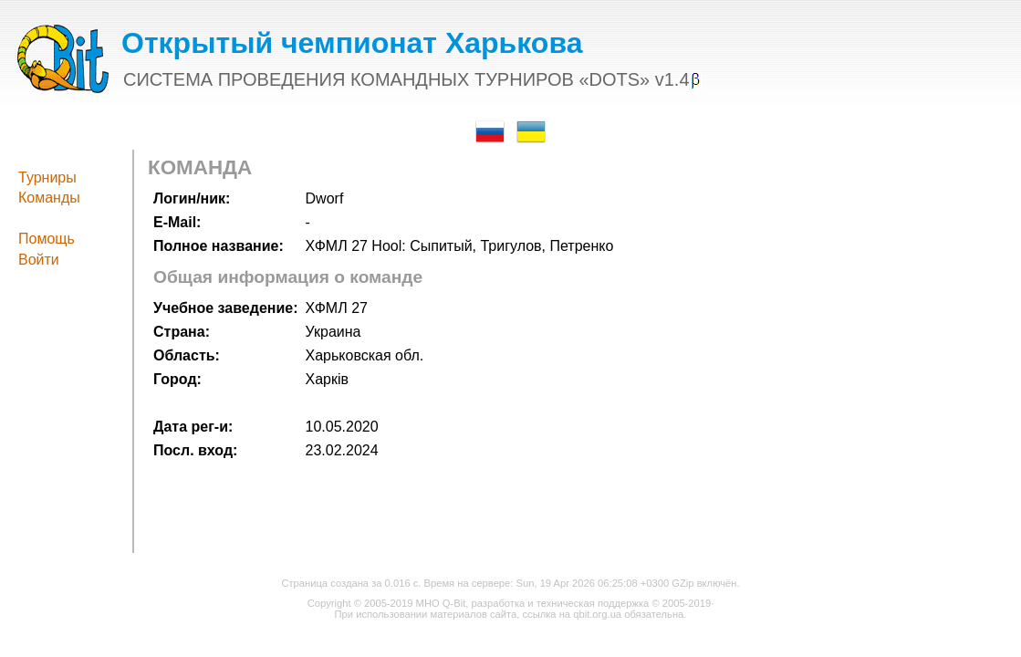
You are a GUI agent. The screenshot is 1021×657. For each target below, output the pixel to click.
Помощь (46, 238)
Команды (49, 197)
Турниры (47, 177)
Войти (38, 259)
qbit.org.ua (597, 614)
